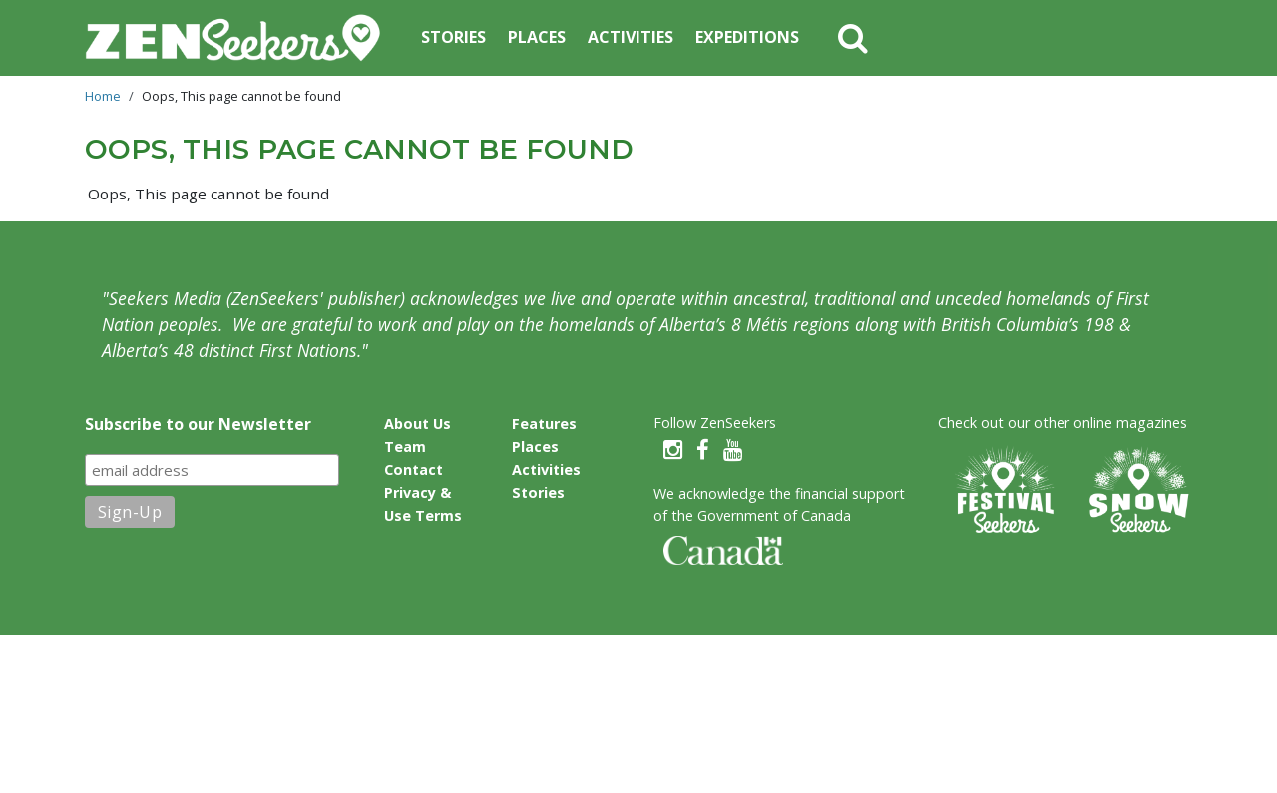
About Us (417, 423)
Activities (630, 37)
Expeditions (747, 37)
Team (405, 446)
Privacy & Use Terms (423, 504)
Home (103, 96)
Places (537, 37)
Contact (413, 469)
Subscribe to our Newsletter (198, 424)
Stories (453, 37)
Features (544, 423)
